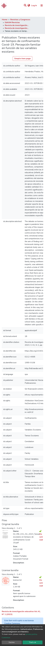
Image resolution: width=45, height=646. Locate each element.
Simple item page (22, 58)
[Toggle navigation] (41, 5)
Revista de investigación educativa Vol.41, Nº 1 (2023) (17, 28)
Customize (6, 637)
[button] (29, 5)
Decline (12, 642)
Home (4, 19)
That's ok (32, 642)
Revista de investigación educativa (17, 25)
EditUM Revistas (12, 22)
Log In (34, 5)
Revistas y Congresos (20, 19)
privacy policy (31, 634)
